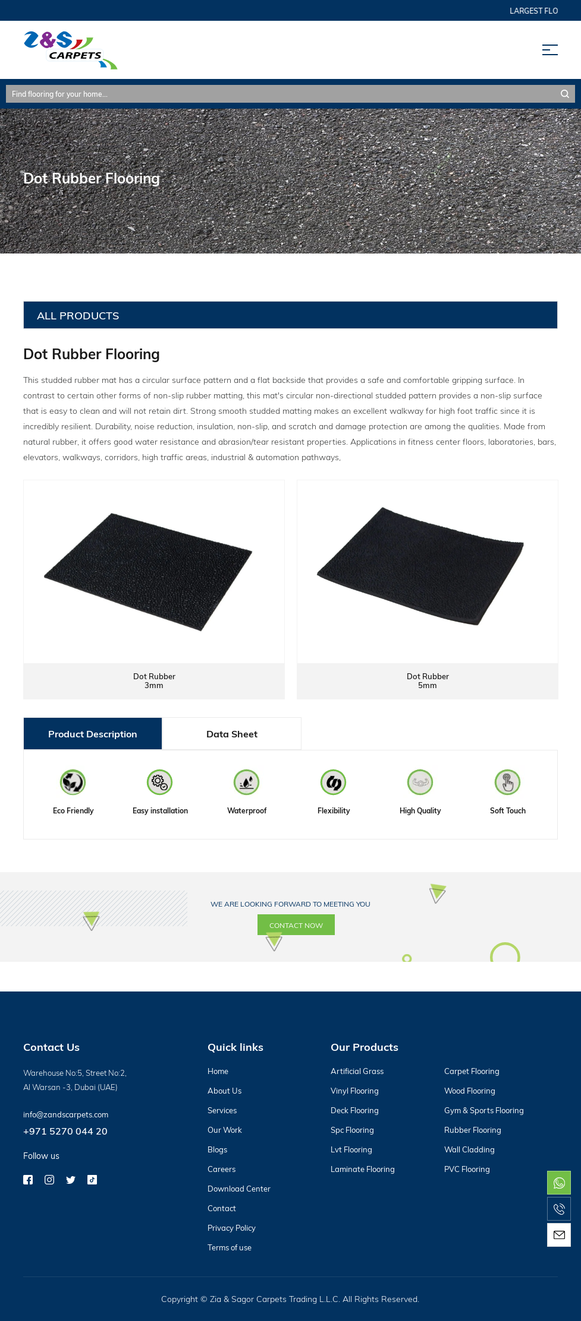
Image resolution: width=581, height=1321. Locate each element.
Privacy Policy (232, 1227)
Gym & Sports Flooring (484, 1110)
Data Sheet (231, 733)
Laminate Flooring (363, 1169)
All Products (78, 315)
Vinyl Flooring (355, 1090)
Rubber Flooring (472, 1129)
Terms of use (230, 1247)
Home (218, 1071)
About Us (224, 1090)
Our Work (225, 1129)
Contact (222, 1208)
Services (222, 1110)
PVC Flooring (467, 1169)
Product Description (92, 733)
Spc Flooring (352, 1129)
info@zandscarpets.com (65, 1114)
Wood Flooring (469, 1090)
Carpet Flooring (472, 1071)
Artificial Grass (357, 1071)
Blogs (217, 1149)
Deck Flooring (355, 1110)
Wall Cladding (469, 1149)
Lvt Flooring (351, 1149)
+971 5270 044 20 (65, 1130)
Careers (221, 1169)
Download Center (239, 1188)
